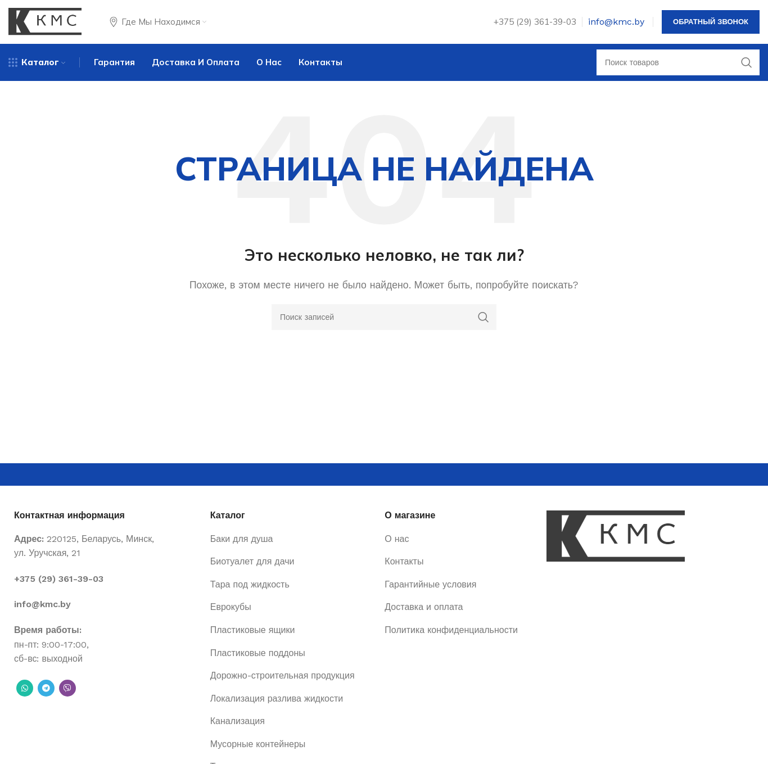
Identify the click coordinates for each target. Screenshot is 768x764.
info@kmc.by (616, 25)
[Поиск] (678, 70)
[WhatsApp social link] (24, 696)
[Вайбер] (67, 696)
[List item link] (106, 587)
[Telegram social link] (46, 696)
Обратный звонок (710, 25)
